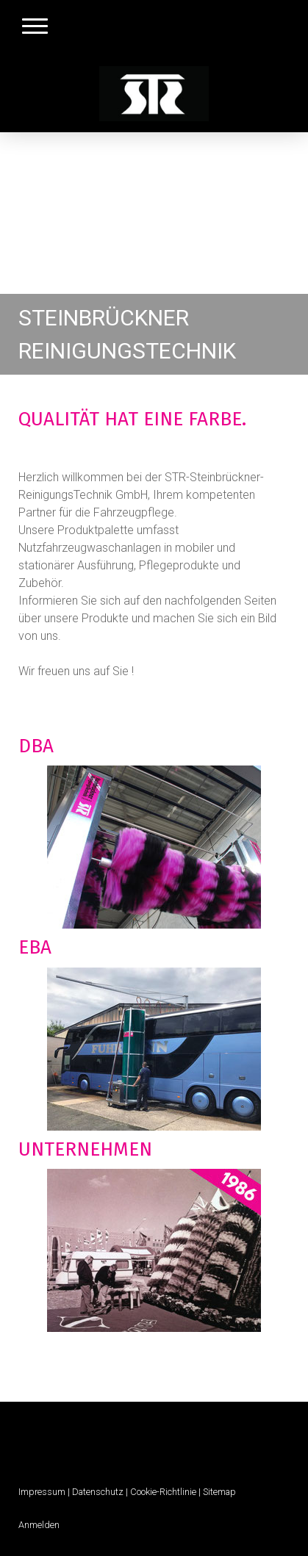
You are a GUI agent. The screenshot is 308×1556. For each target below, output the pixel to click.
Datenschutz (97, 1491)
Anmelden (39, 1524)
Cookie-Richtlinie (163, 1491)
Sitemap (219, 1491)
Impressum (41, 1491)
